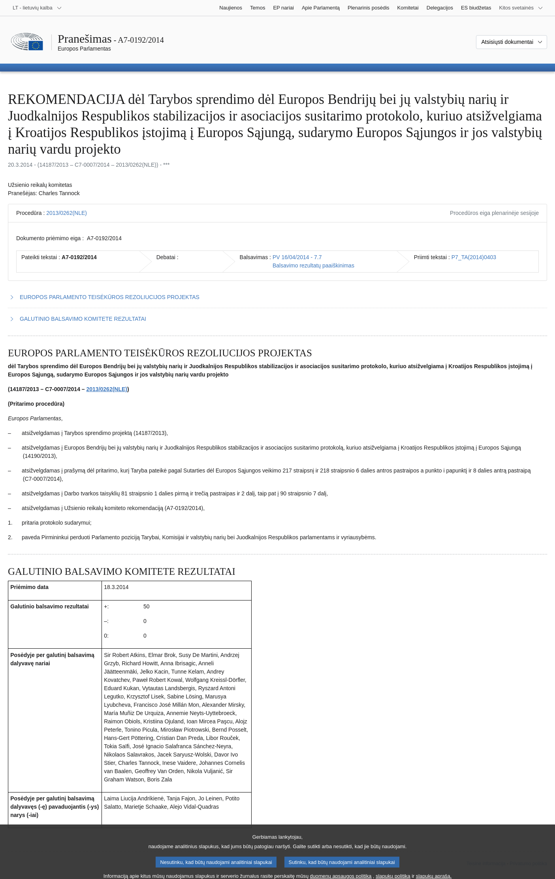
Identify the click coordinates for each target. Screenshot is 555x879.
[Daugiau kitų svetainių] (521, 8)
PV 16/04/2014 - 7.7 (297, 257)
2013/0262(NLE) (66, 213)
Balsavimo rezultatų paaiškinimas (313, 265)
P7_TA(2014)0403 (474, 257)
